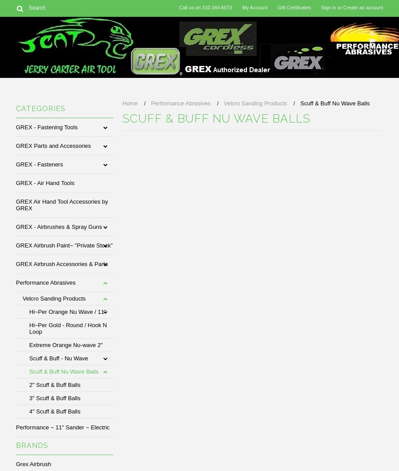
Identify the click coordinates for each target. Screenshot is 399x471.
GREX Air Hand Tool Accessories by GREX (62, 205)
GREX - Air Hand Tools (45, 183)
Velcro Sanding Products (54, 298)
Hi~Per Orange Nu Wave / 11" (67, 312)
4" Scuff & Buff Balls (54, 411)
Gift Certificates (294, 7)
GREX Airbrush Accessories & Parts (62, 264)
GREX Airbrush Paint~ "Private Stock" (64, 245)
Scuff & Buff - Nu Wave (58, 358)
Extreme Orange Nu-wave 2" (66, 345)
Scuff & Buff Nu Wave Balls (64, 371)
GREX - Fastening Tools (47, 127)
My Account (254, 7)
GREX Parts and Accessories (53, 146)
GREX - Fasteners (39, 164)
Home (130, 103)
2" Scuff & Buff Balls (54, 385)
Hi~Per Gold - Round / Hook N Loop (68, 328)
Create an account (363, 7)
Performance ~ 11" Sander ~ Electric (63, 427)
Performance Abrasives (45, 282)
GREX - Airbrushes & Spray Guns (59, 227)
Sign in (328, 7)
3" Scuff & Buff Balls (54, 398)
